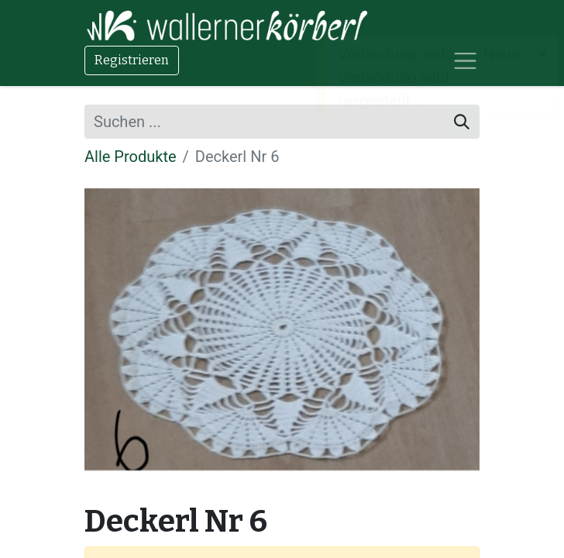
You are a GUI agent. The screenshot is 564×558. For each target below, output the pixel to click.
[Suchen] (462, 122)
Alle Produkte (130, 156)
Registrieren (132, 60)
